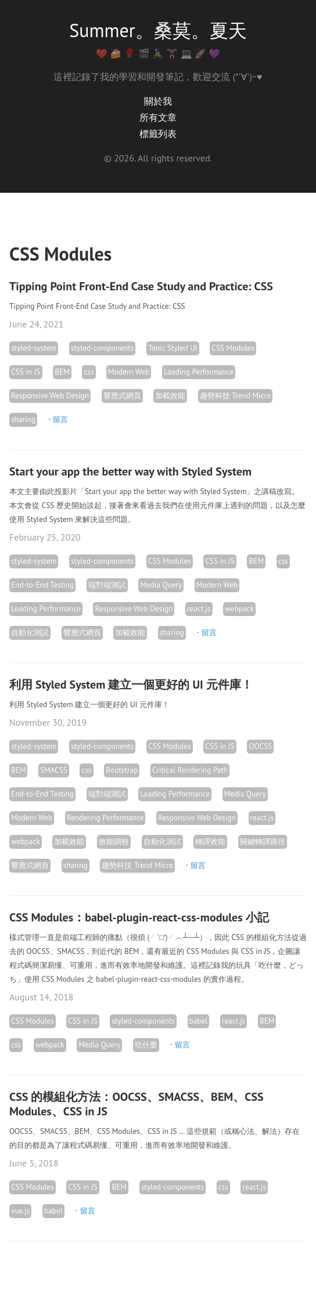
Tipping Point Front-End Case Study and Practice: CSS (141, 286)
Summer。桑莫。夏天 (157, 30)
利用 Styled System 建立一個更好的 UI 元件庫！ (131, 684)
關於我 (158, 101)
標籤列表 (158, 133)
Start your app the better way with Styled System (130, 471)
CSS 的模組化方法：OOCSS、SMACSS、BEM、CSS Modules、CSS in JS (136, 1104)
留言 (60, 419)
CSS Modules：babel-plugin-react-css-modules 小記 (139, 917)
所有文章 (158, 117)
